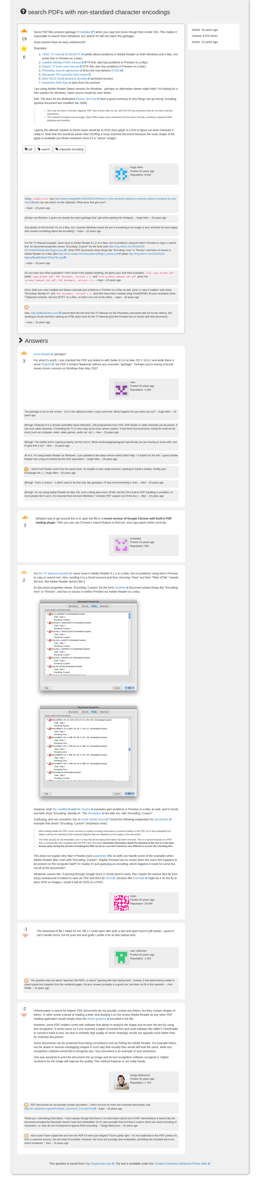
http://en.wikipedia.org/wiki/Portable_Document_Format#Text (58, 1108)
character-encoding (69, 149)
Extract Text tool (86, 98)
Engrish (46, 364)
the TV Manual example (54, 573)
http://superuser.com (98, 1163)
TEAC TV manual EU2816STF (61, 54)
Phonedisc (94, 813)
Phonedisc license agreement (60, 70)
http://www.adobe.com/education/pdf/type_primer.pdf (88, 253)
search (44, 149)
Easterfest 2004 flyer (55, 82)
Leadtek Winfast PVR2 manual (61, 62)
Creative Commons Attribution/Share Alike (181, 1163)
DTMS (116, 70)
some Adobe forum (93, 819)
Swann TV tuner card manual (60, 66)
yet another (162, 819)
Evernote (138, 878)
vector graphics (96, 1018)
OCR (109, 878)
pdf (28, 149)
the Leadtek (60, 809)
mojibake (84, 32)
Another (121, 587)
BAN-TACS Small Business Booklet (64, 78)
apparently (99, 855)
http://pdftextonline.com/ (44, 313)
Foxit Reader (42, 354)
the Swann (83, 809)
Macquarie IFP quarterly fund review (65, 74)
